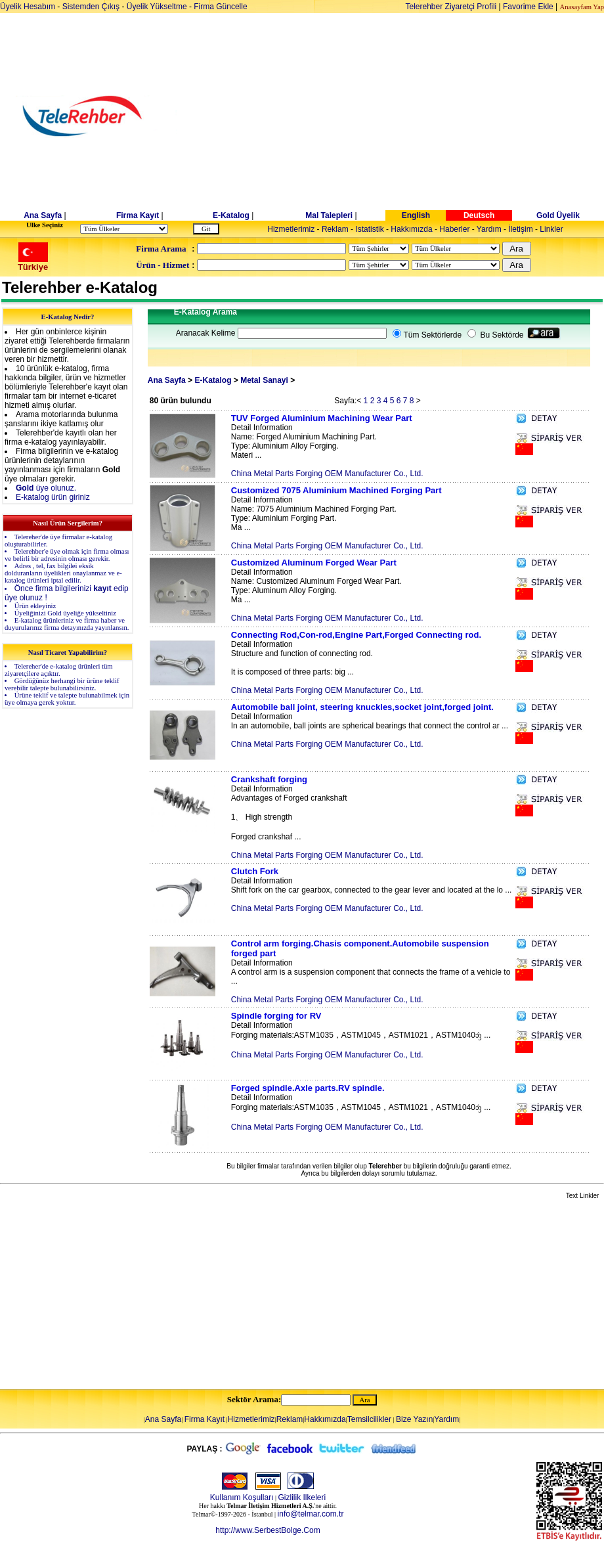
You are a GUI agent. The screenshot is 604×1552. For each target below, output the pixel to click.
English (416, 215)
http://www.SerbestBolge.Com (267, 1530)
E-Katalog (231, 215)
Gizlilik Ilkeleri (302, 1497)
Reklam (335, 229)
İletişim (520, 229)
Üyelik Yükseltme (157, 6)
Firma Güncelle (220, 6)
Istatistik (369, 229)
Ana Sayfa (43, 215)
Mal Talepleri (329, 215)
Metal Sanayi (264, 380)
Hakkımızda (411, 229)
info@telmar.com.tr (311, 1514)
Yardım (489, 229)
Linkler (551, 229)
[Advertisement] (403, 116)
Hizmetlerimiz (290, 229)
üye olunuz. (46, 488)
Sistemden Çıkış (90, 6)
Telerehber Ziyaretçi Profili (451, 6)
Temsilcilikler (369, 1419)
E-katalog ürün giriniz (53, 497)
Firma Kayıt (137, 215)
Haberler (454, 229)
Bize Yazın (414, 1419)
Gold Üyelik (558, 215)
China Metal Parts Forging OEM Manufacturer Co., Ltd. (327, 473)
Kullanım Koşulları (242, 1497)
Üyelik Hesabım (27, 6)
